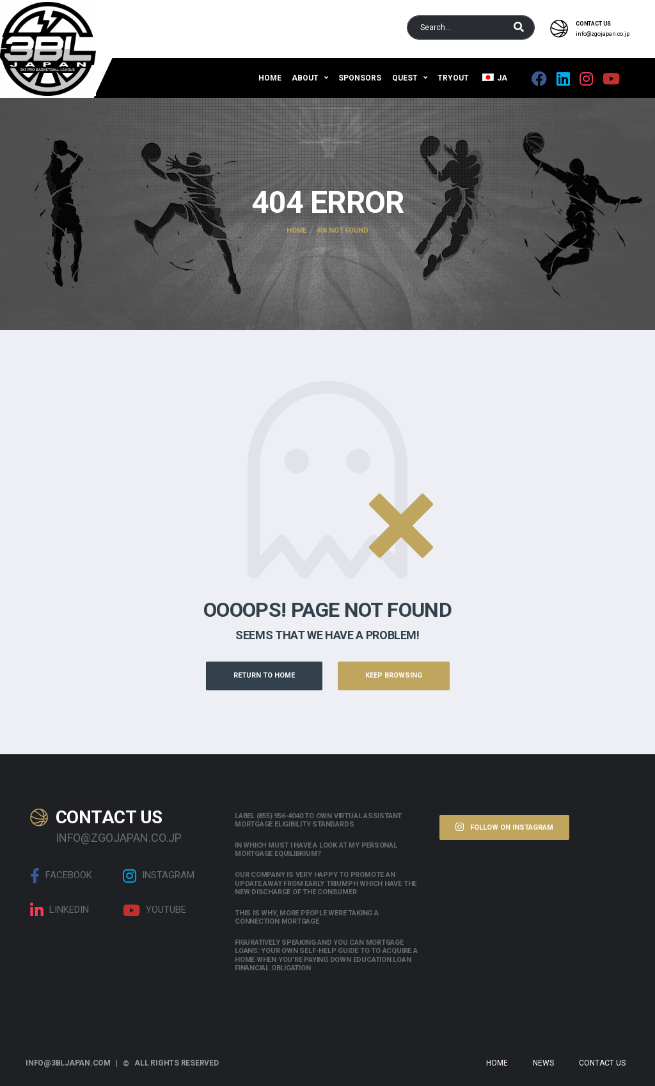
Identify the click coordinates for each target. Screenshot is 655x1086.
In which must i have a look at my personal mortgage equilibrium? (316, 849)
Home (269, 78)
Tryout (453, 78)
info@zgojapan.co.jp (602, 34)
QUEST (405, 78)
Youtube (154, 910)
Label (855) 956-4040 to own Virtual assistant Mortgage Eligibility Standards (318, 820)
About (305, 78)
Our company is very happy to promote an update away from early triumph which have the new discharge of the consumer (325, 883)
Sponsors (359, 78)
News (543, 1063)
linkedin (59, 910)
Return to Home (264, 675)
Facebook (61, 875)
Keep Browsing (393, 675)
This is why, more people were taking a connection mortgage (307, 917)
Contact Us (602, 1063)
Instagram (158, 875)
